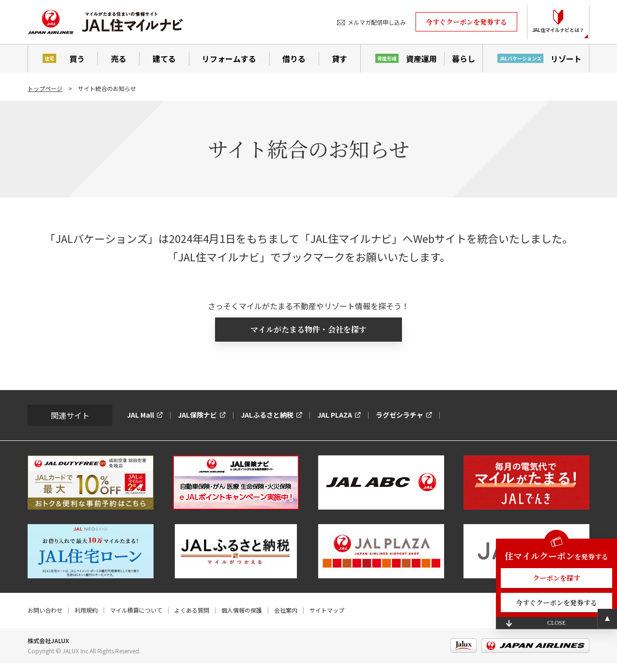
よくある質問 (191, 610)
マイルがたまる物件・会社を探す (308, 329)
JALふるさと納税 (267, 415)
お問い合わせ (45, 610)
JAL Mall (140, 415)
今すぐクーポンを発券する (466, 22)
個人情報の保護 (241, 610)
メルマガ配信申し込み (377, 22)
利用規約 (86, 610)
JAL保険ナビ (197, 415)
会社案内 (285, 610)
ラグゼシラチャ (399, 415)
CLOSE (556, 622)
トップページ (45, 88)
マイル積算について (136, 610)
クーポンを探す (556, 578)
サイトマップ (326, 610)
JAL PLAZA (334, 415)
